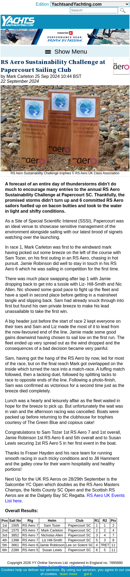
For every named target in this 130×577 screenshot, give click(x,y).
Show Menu (65, 51)
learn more (69, 574)
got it (88, 574)
